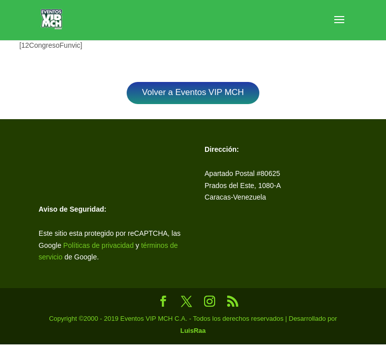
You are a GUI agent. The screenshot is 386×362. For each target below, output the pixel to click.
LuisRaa (193, 330)
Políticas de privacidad (98, 245)
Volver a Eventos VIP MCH (193, 92)
